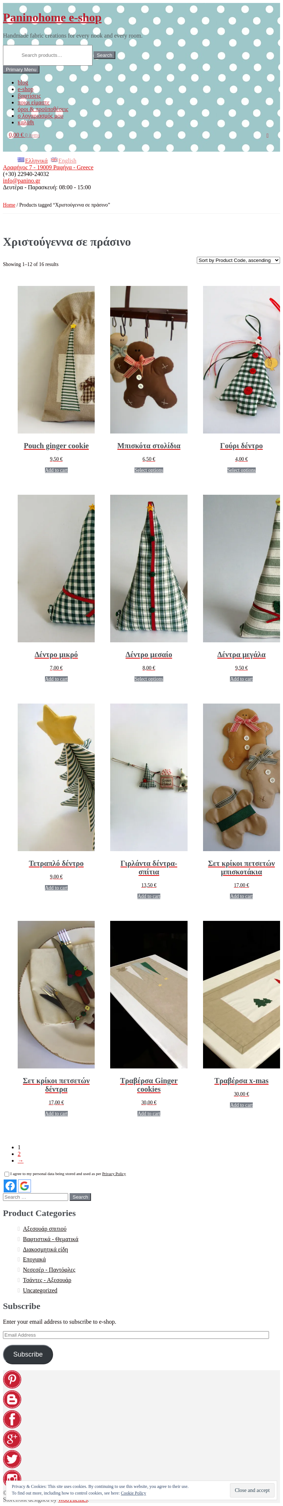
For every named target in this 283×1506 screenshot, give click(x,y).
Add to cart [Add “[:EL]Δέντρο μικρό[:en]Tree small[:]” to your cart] (56, 679)
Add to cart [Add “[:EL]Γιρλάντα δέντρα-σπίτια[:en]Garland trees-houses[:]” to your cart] (148, 896)
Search (104, 55)
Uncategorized (40, 1290)
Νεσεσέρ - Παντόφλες (49, 1270)
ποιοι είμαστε (33, 102)
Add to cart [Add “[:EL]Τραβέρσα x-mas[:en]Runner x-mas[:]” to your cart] (241, 1105)
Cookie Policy (133, 1493)
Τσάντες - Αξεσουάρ (47, 1280)
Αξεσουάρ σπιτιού (44, 1229)
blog (23, 82)
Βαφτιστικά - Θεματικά (50, 1239)
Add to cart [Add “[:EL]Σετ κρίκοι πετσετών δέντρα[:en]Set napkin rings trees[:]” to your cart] (56, 1113)
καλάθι (26, 122)
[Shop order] (238, 260)
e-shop (26, 89)
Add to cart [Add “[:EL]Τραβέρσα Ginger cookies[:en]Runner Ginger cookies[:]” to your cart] (148, 1113)
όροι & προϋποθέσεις (43, 109)
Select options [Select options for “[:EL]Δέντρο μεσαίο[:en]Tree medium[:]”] (148, 679)
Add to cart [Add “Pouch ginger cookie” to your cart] (56, 470)
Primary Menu (21, 69)
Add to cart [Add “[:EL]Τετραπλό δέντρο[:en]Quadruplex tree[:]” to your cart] (56, 888)
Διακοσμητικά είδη (45, 1249)
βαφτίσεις (29, 96)
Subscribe (28, 1354)
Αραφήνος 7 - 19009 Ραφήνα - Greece (48, 167)
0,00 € (24, 135)
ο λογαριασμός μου (40, 116)
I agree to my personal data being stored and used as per (65, 1173)
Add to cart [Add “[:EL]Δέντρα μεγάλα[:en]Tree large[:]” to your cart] (241, 679)
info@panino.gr (21, 180)
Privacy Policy (114, 1173)
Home (9, 205)
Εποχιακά (34, 1259)
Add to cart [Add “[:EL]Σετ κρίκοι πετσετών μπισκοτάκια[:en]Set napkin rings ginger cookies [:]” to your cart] (241, 896)
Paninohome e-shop (52, 17)
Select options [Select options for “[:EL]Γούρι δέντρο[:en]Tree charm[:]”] (241, 470)
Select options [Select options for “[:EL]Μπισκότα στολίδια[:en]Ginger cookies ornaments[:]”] (148, 470)
